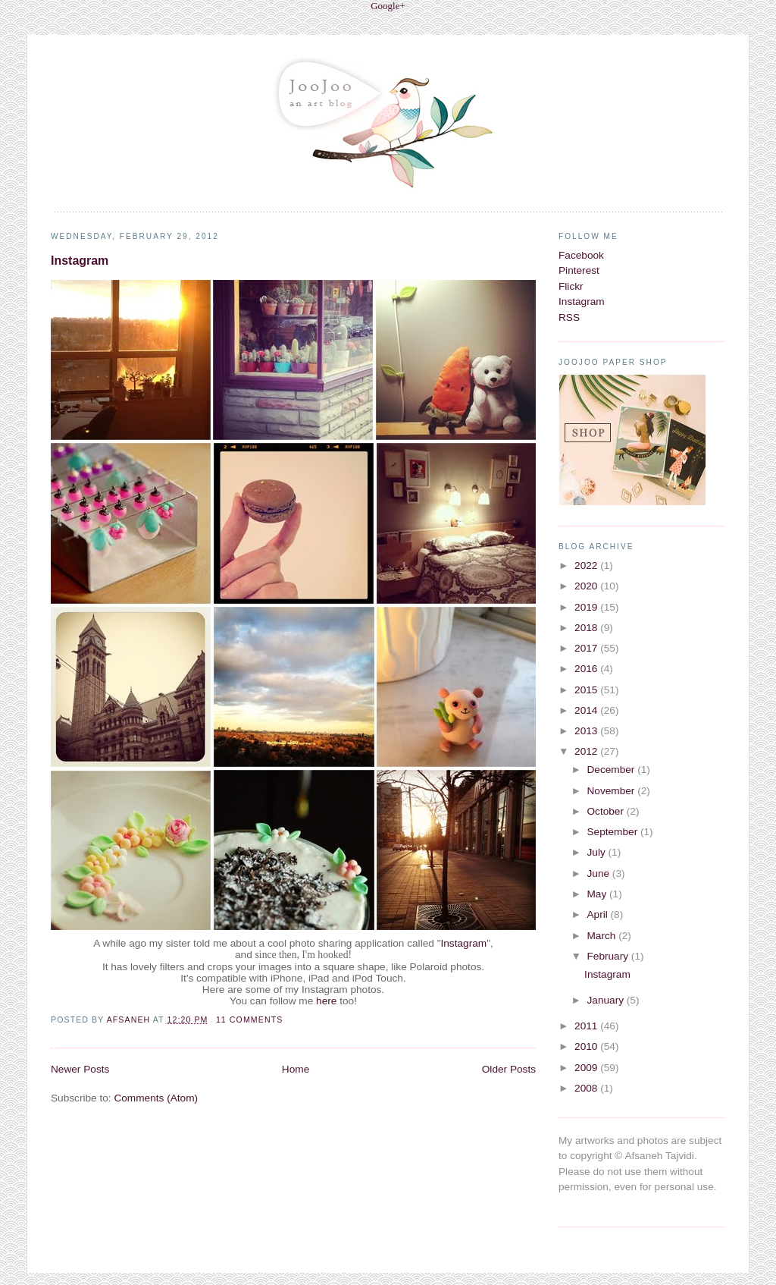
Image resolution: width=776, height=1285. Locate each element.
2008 (587, 1088)
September (613, 831)
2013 (587, 731)
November (612, 790)
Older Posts (509, 1069)
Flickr (571, 286)
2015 (587, 690)
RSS (569, 317)
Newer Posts (80, 1069)
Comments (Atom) (156, 1098)
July (597, 852)
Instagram (79, 260)
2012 (587, 751)
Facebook (581, 255)
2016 (587, 668)
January (606, 1000)
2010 (587, 1046)
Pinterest (579, 270)
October (606, 811)
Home (295, 1069)
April (598, 914)
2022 (587, 565)
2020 (587, 586)
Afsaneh (130, 1019)
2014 (587, 710)
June (599, 873)
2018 (587, 627)
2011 (587, 1026)
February (608, 956)
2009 (587, 1067)
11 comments (249, 1019)
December (612, 769)
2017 (587, 648)
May (598, 894)
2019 (587, 607)
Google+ (388, 5)
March (602, 935)
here (326, 1001)
